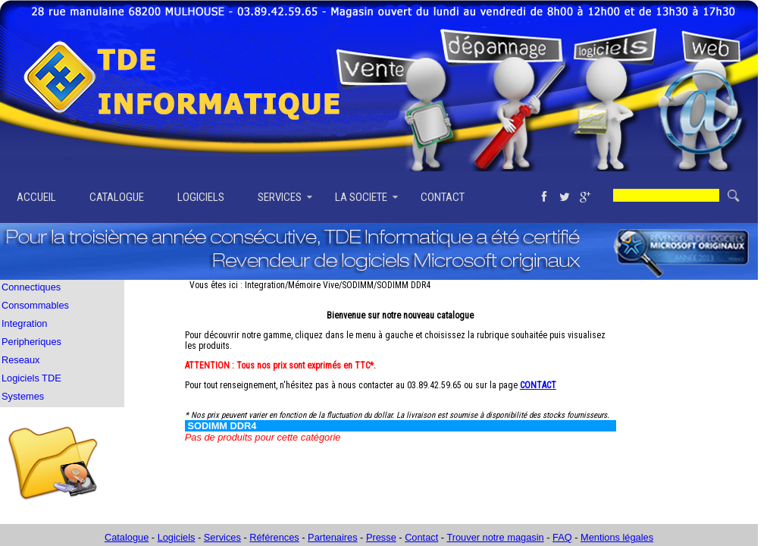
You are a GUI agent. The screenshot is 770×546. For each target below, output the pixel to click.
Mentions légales (617, 537)
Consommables (35, 305)
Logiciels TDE (31, 378)
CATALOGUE (116, 197)
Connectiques (31, 287)
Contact (421, 537)
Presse (381, 537)
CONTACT (443, 197)
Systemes (23, 396)
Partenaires (332, 537)
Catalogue (127, 537)
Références (274, 537)
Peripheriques (31, 341)
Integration (24, 323)
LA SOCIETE (361, 197)
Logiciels (177, 537)
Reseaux (21, 360)
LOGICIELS (200, 197)
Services (222, 537)
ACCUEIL (36, 197)
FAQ (562, 537)
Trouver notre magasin (494, 537)
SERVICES (280, 197)
